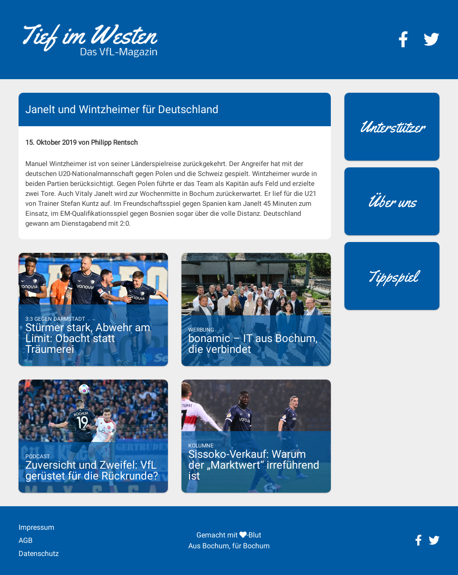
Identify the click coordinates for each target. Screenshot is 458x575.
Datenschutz (39, 553)
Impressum (36, 527)
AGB (26, 540)
